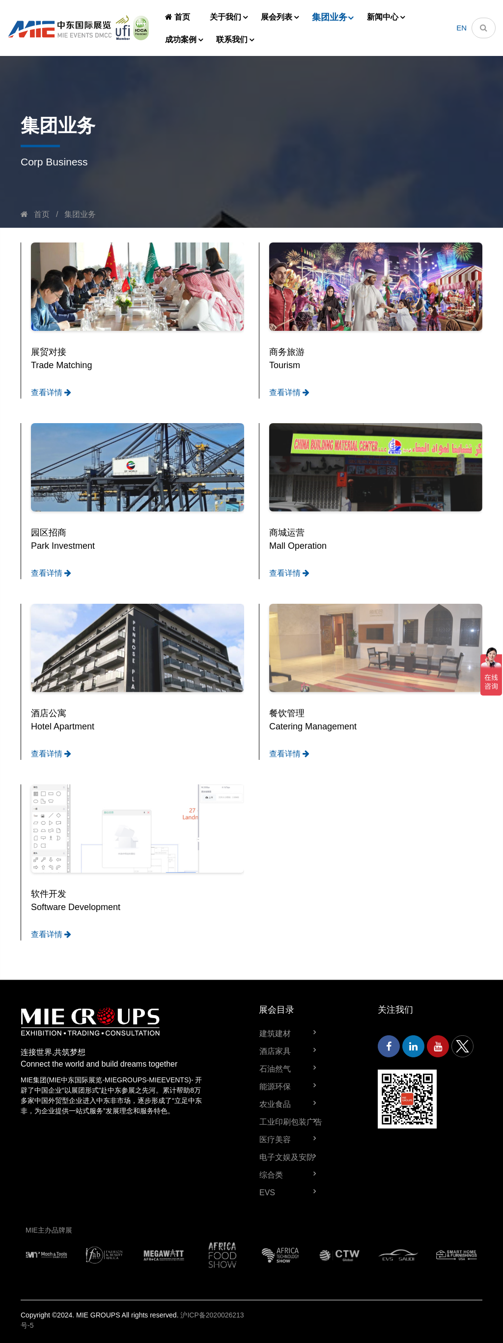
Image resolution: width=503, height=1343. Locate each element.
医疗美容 (275, 1139)
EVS (267, 1192)
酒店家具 (275, 1051)
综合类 (271, 1175)
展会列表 (276, 17)
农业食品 (275, 1104)
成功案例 (180, 39)
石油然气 (275, 1069)
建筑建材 (275, 1033)
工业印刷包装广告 (290, 1122)
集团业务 (329, 17)
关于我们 (225, 17)
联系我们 (232, 39)
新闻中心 (382, 17)
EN (461, 28)
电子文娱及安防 (286, 1157)
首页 (177, 17)
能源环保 (275, 1086)
